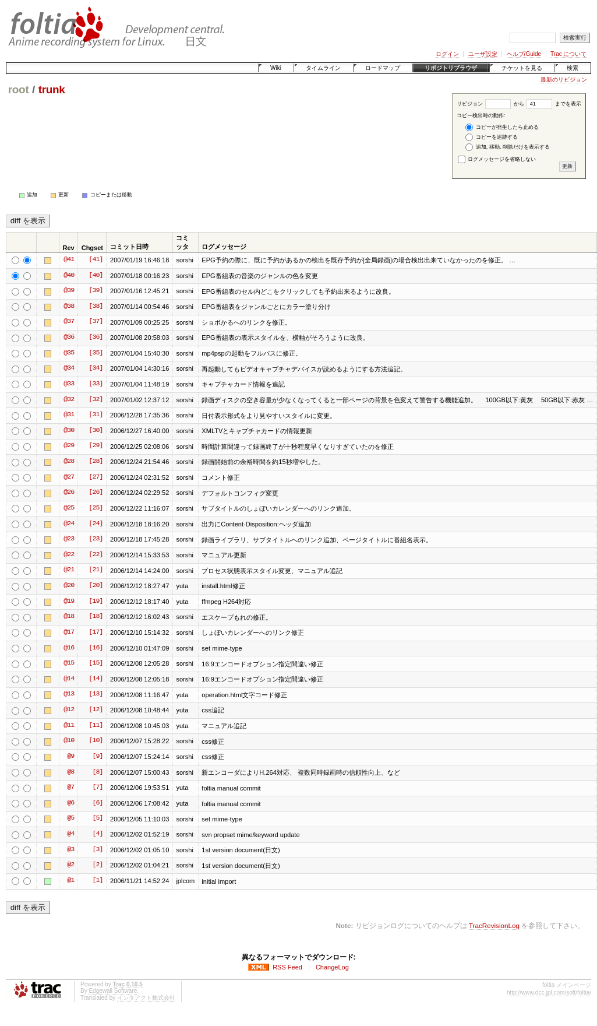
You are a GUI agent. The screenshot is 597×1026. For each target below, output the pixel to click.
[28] (96, 461)
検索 (572, 68)
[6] (97, 803)
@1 (70, 881)
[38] (96, 306)
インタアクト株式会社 (146, 998)
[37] (96, 321)
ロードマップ (382, 68)
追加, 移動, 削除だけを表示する (507, 147)
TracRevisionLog (494, 925)
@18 (68, 616)
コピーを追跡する (491, 137)
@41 (68, 260)
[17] (96, 632)
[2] (97, 865)
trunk (51, 89)
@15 (68, 663)
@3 (70, 850)
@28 (68, 461)
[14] (96, 679)
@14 (68, 679)
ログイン (447, 54)
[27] (96, 477)
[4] (97, 834)
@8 (70, 772)
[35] (96, 353)
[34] (96, 368)
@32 (68, 400)
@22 (68, 555)
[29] (96, 446)
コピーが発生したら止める (502, 127)
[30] (96, 430)
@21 (68, 570)
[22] (96, 555)
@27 (68, 477)
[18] (96, 616)
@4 (70, 834)
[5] (97, 818)
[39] (96, 291)
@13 (68, 694)
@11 (68, 725)
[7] (97, 787)
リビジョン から (490, 104)
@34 (68, 368)
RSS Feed (287, 967)
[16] (96, 648)
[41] (96, 260)
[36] (96, 337)
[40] (96, 275)
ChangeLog (332, 967)
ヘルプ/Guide (524, 54)
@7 (70, 787)
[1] (97, 881)
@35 (68, 353)
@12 (68, 710)
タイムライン (323, 68)
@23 (68, 539)
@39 (68, 291)
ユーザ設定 (482, 54)
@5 (70, 818)
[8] (97, 772)
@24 (68, 524)
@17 (68, 632)
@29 (68, 446)
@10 (68, 741)
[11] (96, 725)
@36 (68, 337)
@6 (70, 803)
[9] (97, 756)
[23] (96, 539)
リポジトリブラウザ (451, 68)
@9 (70, 756)
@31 (68, 415)
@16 (68, 648)
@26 (68, 492)
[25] (96, 508)
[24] (96, 524)
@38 (68, 306)
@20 (68, 586)
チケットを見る (521, 68)
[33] (96, 384)
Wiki (275, 68)
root (18, 89)
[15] (96, 663)
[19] (96, 601)
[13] (96, 694)
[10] (96, 741)
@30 (68, 430)
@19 (68, 601)
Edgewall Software (113, 991)
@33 (68, 384)
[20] (96, 586)
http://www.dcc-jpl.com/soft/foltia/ (549, 992)
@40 (68, 275)
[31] (96, 415)
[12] (96, 710)
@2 (70, 865)
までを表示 (554, 104)
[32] (96, 400)
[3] (97, 850)
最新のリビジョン (564, 79)
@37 (68, 321)
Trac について (568, 54)
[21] (96, 570)
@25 (68, 508)
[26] (96, 492)
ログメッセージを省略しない (497, 159)
